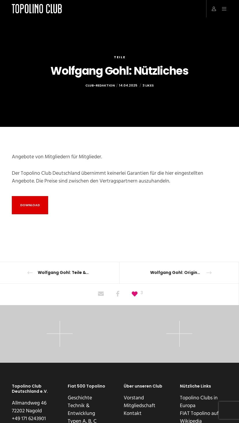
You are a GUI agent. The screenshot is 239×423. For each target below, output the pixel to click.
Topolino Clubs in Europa (199, 402)
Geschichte (80, 398)
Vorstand (134, 398)
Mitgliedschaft (139, 405)
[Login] (211, 8)
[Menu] (222, 8)
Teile (119, 57)
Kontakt (133, 413)
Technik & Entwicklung (81, 409)
